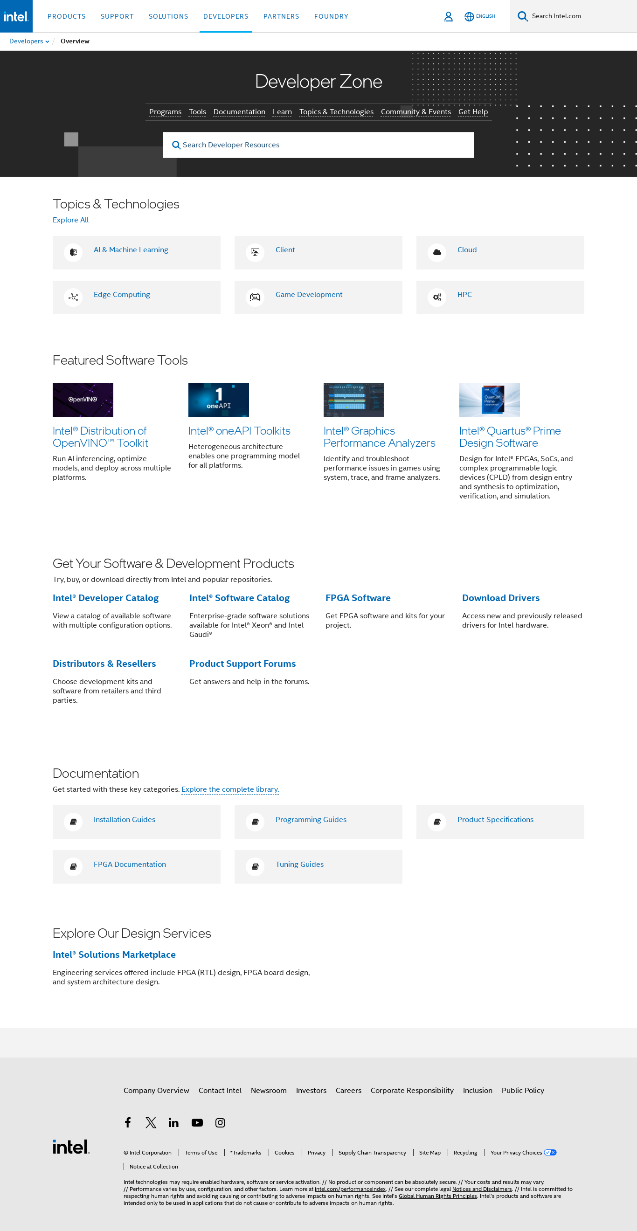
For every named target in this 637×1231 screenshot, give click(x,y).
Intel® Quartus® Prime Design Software (510, 436)
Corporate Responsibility (412, 1090)
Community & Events (416, 112)
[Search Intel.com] (582, 16)
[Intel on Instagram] (220, 1124)
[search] (176, 145)
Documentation (239, 112)
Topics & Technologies (336, 112)
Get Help (473, 112)
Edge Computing (122, 294)
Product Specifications (495, 819)
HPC (464, 294)
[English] (480, 16)
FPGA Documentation (130, 864)
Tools (197, 112)
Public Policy (523, 1090)
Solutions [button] (168, 16)
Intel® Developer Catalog (106, 597)
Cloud (467, 250)
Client (285, 250)
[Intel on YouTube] (197, 1124)
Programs (165, 112)
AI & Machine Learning (131, 250)
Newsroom (269, 1090)
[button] (318, 433)
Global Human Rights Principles (438, 1195)
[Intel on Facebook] (128, 1124)
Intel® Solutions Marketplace (114, 954)
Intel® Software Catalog (239, 597)
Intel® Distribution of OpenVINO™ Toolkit (100, 436)
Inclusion (477, 1090)
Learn (282, 112)
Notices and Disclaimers (482, 1188)
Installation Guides (124, 819)
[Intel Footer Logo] (71, 1146)
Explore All (71, 220)
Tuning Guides (300, 864)
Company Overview (156, 1090)
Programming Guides (311, 819)
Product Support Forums (242, 663)
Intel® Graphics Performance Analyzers (380, 436)
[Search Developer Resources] (318, 145)
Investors (311, 1090)
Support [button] (117, 16)
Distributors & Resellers (104, 663)
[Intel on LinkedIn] (174, 1124)
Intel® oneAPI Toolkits (239, 430)
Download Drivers (501, 597)
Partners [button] (281, 16)
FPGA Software (358, 597)
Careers (348, 1090)
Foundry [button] (331, 16)
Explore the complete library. (230, 789)
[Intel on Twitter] (151, 1124)
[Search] (523, 16)
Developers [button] (226, 16)
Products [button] (67, 16)
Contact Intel (220, 1090)
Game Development (309, 294)
